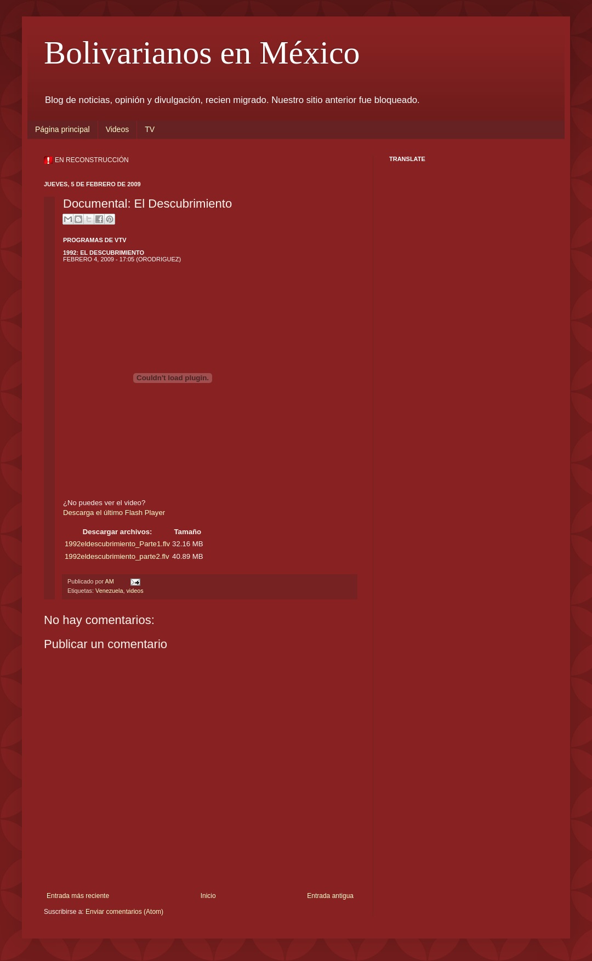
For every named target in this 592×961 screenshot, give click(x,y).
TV (150, 129)
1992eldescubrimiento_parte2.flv (117, 556)
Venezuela (109, 590)
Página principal (62, 129)
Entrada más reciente (78, 896)
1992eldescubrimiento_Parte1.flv (117, 544)
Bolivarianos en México (202, 53)
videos (134, 590)
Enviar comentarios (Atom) (124, 912)
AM (110, 581)
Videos (117, 129)
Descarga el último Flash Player (114, 512)
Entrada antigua (330, 896)
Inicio (208, 896)
